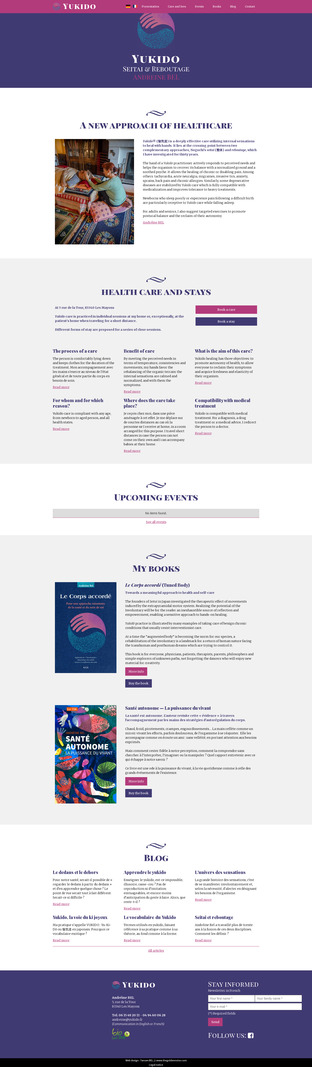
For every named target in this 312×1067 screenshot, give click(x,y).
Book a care (226, 310)
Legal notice (156, 1064)
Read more (61, 387)
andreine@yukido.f (126, 1020)
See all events (156, 522)
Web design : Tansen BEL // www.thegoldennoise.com (156, 1060)
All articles (156, 951)
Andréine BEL (153, 222)
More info (136, 671)
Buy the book (139, 683)
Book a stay (226, 321)
